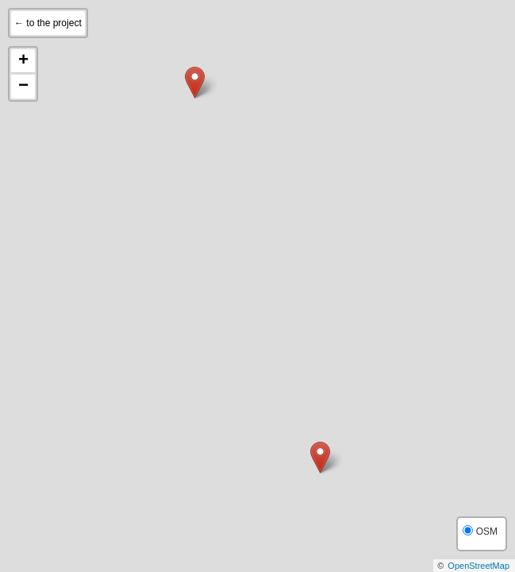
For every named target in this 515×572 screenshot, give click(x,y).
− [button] (23, 87)
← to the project (48, 23)
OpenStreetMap (478, 565)
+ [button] (23, 61)
